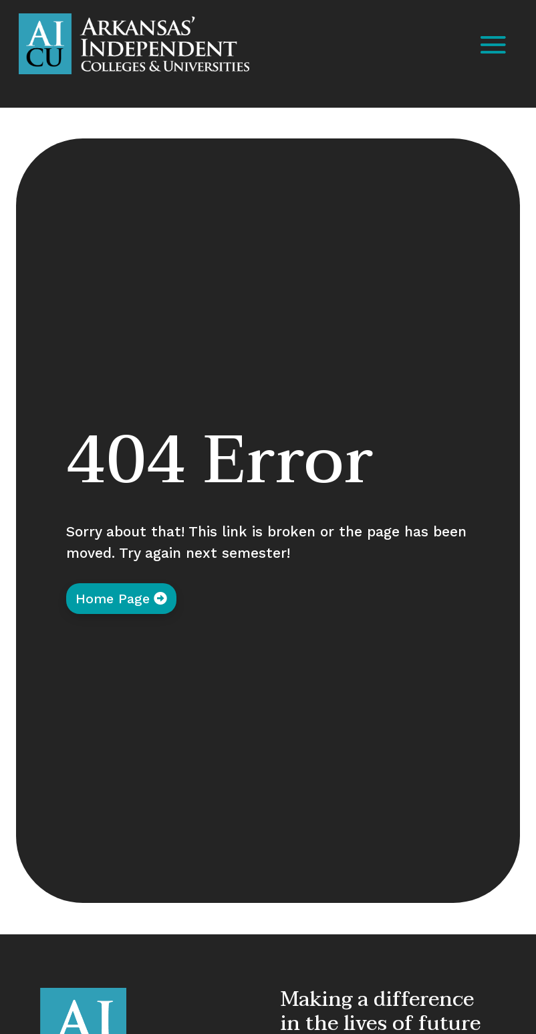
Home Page (113, 599)
